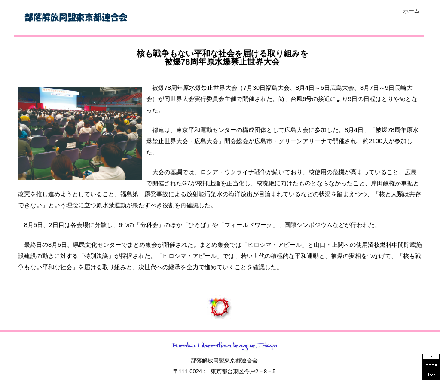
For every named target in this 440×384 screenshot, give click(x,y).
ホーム (411, 11)
